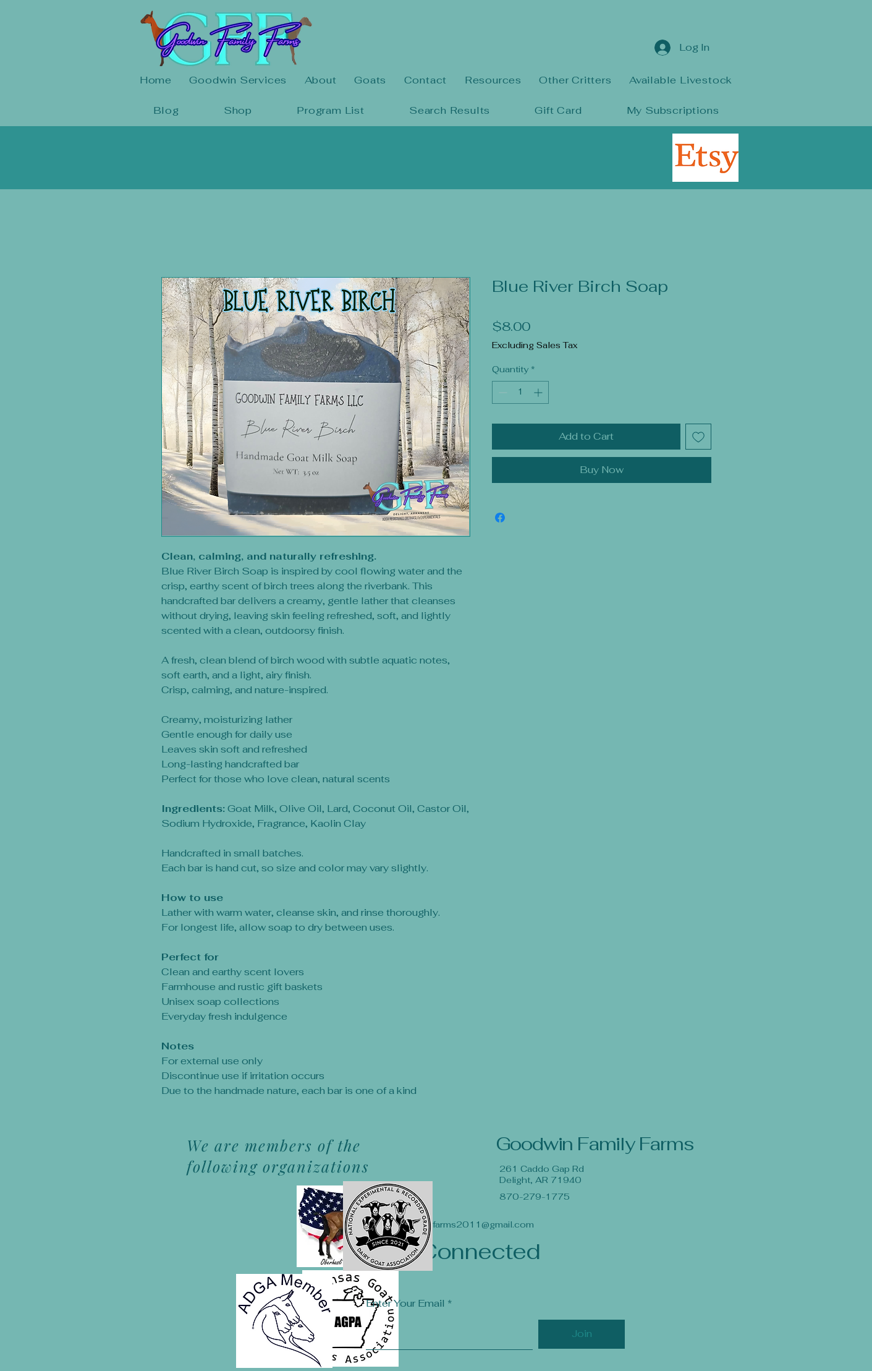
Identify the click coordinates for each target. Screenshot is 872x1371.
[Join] (581, 1334)
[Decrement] (501, 392)
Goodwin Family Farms (595, 1144)
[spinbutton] (520, 392)
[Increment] (539, 392)
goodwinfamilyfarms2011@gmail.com (452, 1224)
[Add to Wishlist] (698, 437)
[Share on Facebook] (500, 517)
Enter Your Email (405, 1304)
